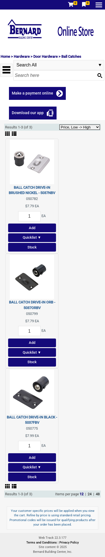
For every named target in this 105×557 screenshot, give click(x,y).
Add (32, 228)
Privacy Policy (69, 542)
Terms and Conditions (42, 542)
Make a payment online (32, 93)
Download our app (28, 113)
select (100, 65)
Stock (32, 247)
